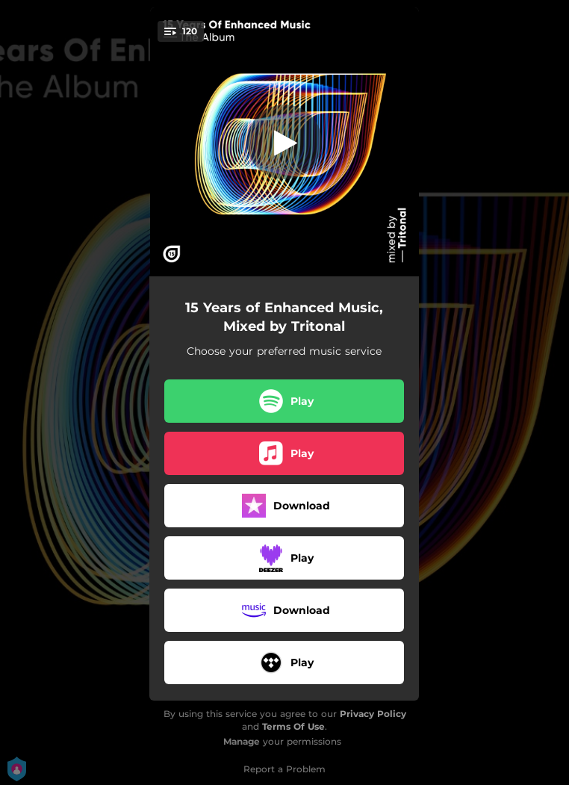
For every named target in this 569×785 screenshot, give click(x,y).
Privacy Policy (373, 713)
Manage (241, 741)
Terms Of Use (293, 726)
